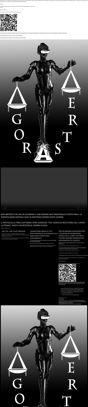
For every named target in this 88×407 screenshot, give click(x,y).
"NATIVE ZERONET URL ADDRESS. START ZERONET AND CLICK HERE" (13, 37)
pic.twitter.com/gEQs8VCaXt (68, 292)
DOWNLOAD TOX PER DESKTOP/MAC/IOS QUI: (67, 242)
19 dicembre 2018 (76, 294)
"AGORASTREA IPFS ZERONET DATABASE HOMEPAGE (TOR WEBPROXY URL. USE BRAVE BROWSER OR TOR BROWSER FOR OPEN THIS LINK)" (72, 301)
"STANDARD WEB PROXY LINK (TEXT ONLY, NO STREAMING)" (11, 35)
